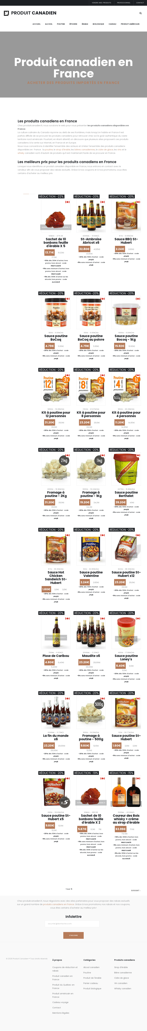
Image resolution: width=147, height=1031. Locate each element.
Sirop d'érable (121, 967)
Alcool (48, 24)
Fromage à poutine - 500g (91, 737)
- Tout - (11, 235)
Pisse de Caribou (56, 656)
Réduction (10, 228)
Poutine (61, 24)
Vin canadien (120, 983)
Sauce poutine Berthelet (126, 494)
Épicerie (73, 24)
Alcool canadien (91, 967)
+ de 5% (11, 238)
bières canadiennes (85, 149)
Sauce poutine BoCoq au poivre (91, 338)
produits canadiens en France (58, 904)
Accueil (36, 24)
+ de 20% (11, 245)
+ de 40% (12, 252)
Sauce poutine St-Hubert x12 (126, 574)
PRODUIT (30, 13)
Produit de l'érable (92, 977)
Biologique (98, 24)
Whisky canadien (122, 988)
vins (119, 149)
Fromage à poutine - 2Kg (56, 494)
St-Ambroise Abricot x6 (91, 241)
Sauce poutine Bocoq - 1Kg (126, 338)
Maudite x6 (91, 656)
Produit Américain (130, 24)
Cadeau (112, 24)
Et (15, 212)
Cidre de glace (121, 977)
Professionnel (123, 3)
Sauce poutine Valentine (91, 574)
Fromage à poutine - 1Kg (91, 494)
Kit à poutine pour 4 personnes (126, 414)
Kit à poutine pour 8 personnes (91, 414)
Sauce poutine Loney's (126, 658)
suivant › (135, 890)
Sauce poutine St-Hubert (126, 737)
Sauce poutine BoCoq (55, 338)
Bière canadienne (123, 972)
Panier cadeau (90, 983)
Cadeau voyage (60, 1002)
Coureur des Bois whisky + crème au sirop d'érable (126, 819)
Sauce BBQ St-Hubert (126, 241)
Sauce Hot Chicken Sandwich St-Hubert (56, 577)
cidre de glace (105, 149)
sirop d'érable (63, 149)
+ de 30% (11, 248)
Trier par (9, 265)
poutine (49, 149)
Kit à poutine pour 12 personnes (56, 414)
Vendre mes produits (101, 3)
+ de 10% (11, 242)
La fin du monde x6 (55, 737)
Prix (6, 205)
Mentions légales (60, 1012)
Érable (85, 24)
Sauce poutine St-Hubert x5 (55, 817)
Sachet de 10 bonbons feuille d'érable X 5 (56, 242)
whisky (21, 153)
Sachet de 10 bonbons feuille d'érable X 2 (91, 819)
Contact (140, 3)
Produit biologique (92, 988)
